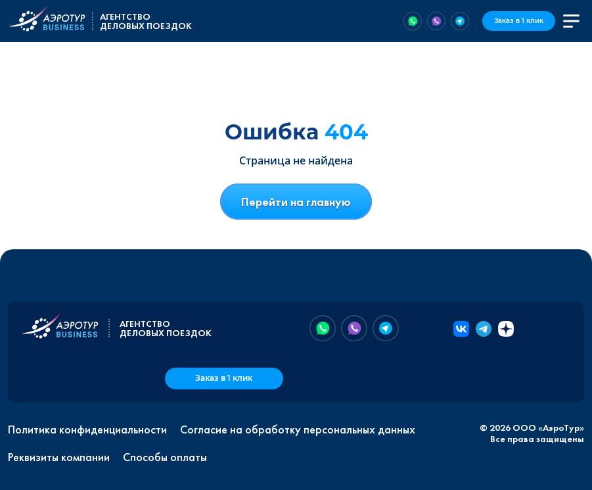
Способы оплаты (165, 457)
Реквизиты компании (59, 457)
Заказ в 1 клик (518, 20)
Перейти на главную (296, 201)
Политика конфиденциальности (87, 429)
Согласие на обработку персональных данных (297, 429)
